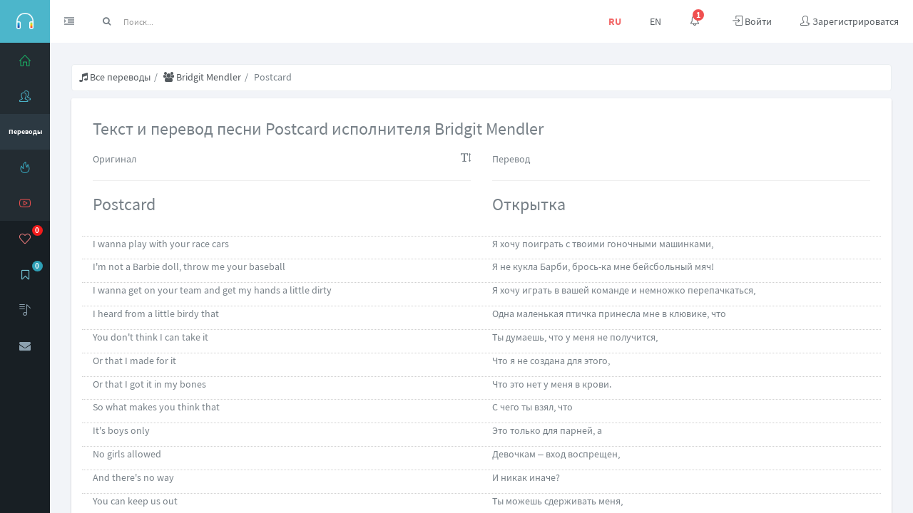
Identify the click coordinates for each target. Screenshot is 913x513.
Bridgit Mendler (202, 77)
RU (614, 21)
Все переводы (115, 77)
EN (655, 21)
